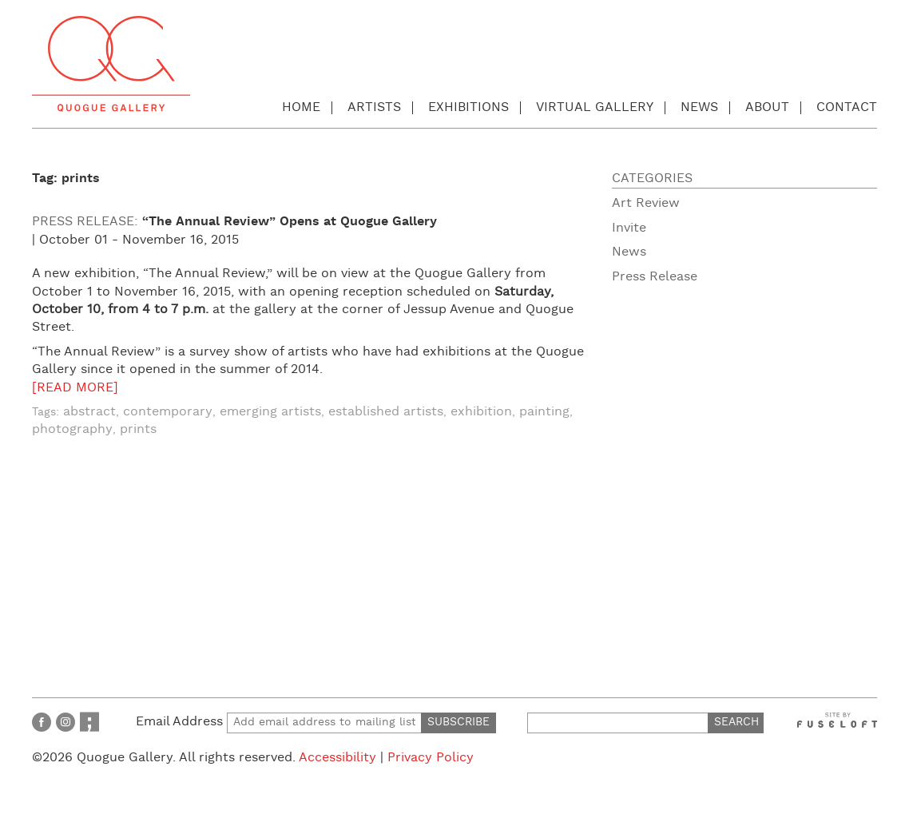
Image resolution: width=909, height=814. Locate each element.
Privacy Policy (430, 757)
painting (544, 411)
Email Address (279, 721)
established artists (385, 411)
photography (72, 429)
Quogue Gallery (111, 64)
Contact (846, 107)
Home (301, 107)
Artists (374, 107)
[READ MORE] (75, 387)
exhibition (481, 411)
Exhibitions (468, 107)
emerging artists (270, 411)
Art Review (646, 203)
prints (138, 429)
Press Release (654, 276)
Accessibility (337, 757)
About (767, 107)
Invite (629, 228)
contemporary (167, 411)
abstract (89, 411)
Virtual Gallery (594, 107)
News (699, 107)
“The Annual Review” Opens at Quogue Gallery (289, 221)
